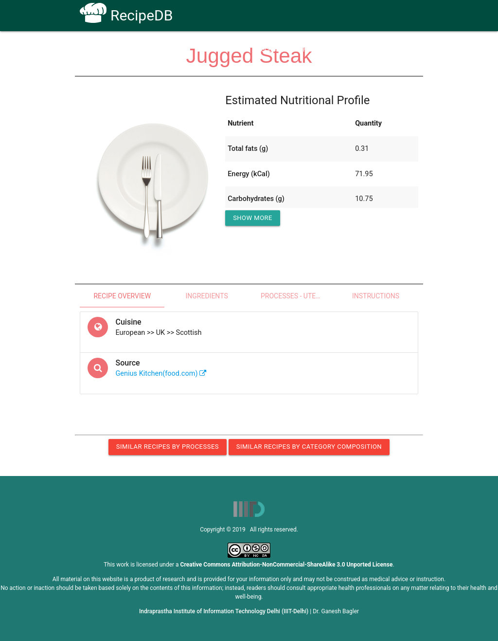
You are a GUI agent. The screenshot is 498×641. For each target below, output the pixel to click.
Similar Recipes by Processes (167, 446)
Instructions (375, 296)
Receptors (272, 49)
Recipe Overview (122, 296)
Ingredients (206, 296)
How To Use (223, 49)
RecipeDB (126, 15)
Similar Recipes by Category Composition (309, 446)
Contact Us (351, 49)
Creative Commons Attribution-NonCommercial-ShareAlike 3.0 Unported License (286, 564)
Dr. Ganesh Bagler (336, 611)
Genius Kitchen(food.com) (161, 373)
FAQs (311, 49)
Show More (252, 217)
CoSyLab (396, 49)
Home (180, 49)
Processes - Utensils (297, 296)
